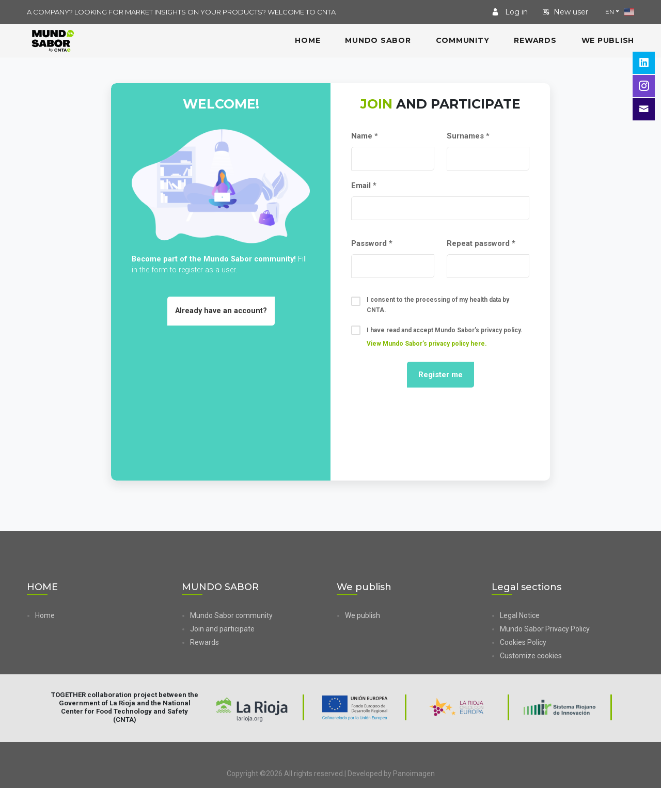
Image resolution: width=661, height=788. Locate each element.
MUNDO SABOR (378, 40)
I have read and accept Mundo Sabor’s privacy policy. (437, 336)
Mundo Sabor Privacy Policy (545, 629)
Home (45, 615)
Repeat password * (481, 243)
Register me (440, 374)
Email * (363, 185)
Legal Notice (520, 615)
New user (565, 12)
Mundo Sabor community (231, 615)
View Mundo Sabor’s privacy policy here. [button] (427, 343)
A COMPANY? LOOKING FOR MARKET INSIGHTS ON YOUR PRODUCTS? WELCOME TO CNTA (181, 12)
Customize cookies (531, 656)
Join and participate (222, 629)
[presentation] (440, 433)
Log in (510, 12)
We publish (608, 40)
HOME (307, 40)
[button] (567, 655)
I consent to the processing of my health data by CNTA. (430, 305)
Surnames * (468, 136)
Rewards (535, 40)
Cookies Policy (523, 642)
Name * (364, 136)
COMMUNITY (463, 40)
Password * (371, 243)
